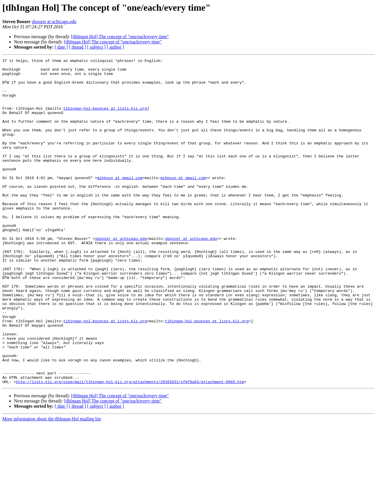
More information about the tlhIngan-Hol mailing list (51, 483)
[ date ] (61, 47)
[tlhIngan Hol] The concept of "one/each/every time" (120, 36)
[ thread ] (77, 47)
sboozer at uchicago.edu (54, 21)
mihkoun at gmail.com (119, 202)
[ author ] (115, 47)
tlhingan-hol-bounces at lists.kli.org (105, 118)
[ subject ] (96, 47)
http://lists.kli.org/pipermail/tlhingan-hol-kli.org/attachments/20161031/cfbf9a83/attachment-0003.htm (130, 446)
